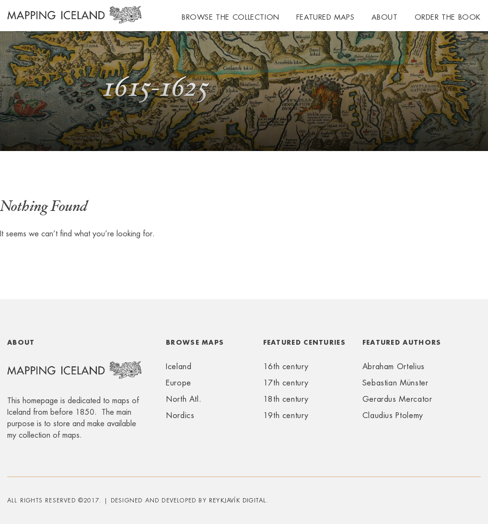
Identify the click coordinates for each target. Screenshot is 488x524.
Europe (178, 383)
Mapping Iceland (74, 20)
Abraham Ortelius (393, 366)
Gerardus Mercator (397, 399)
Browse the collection (230, 17)
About (385, 17)
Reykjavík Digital (237, 500)
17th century (286, 383)
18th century (286, 399)
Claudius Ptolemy (392, 415)
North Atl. (183, 399)
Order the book (448, 17)
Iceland (178, 366)
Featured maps (325, 17)
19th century (286, 415)
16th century (286, 366)
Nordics (180, 415)
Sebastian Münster (395, 383)
